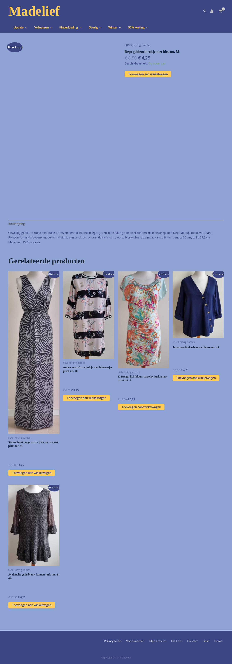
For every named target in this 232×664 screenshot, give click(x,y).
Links (209, 641)
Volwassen (41, 27)
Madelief (34, 10)
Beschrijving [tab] (16, 224)
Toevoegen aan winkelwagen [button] (31, 473)
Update (19, 27)
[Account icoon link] (212, 11)
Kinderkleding (67, 27)
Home (220, 641)
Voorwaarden (146, 641)
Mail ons (183, 641)
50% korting (130, 27)
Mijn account (166, 641)
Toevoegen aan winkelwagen (148, 74)
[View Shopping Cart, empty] (220, 11)
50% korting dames (137, 45)
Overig (90, 27)
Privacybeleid (125, 641)
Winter (108, 27)
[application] (24, 27)
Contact (197, 641)
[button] (204, 11)
